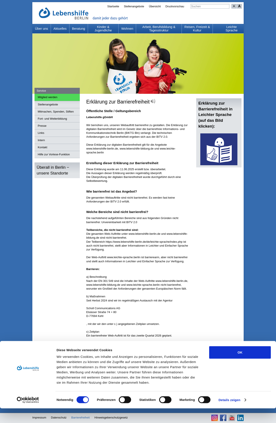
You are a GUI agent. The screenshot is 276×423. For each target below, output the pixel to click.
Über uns (41, 28)
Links (41, 132)
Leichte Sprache (232, 28)
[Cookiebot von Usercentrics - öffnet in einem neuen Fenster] (28, 414)
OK (240, 367)
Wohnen (127, 28)
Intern (41, 140)
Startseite (113, 6)
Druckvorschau (174, 6)
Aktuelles (60, 28)
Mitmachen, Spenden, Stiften (56, 111)
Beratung (78, 28)
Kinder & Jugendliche (103, 28)
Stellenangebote (134, 6)
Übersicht (155, 6)
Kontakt (42, 147)
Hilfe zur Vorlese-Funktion (54, 154)
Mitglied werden (47, 97)
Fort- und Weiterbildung (52, 118)
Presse (42, 125)
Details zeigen (229, 414)
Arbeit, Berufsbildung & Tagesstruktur (158, 28)
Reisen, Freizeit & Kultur (197, 28)
